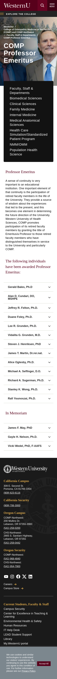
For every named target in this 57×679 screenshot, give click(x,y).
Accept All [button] (43, 663)
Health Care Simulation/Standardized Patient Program (29, 134)
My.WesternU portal (16, 643)
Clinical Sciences (23, 104)
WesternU (9, 27)
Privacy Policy (28, 671)
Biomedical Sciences (26, 98)
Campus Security (14, 608)
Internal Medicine (23, 115)
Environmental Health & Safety (23, 621)
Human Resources (15, 625)
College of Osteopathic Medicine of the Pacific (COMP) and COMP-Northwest (27, 30)
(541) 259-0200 (12, 528)
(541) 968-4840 (12, 558)
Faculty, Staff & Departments (21, 35)
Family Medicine (22, 109)
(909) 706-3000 (12, 505)
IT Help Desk (12, 630)
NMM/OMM (18, 144)
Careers (10, 584)
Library (8, 638)
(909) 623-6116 (12, 493)
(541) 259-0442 (12, 543)
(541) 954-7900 (12, 566)
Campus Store (13, 588)
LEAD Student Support (18, 634)
